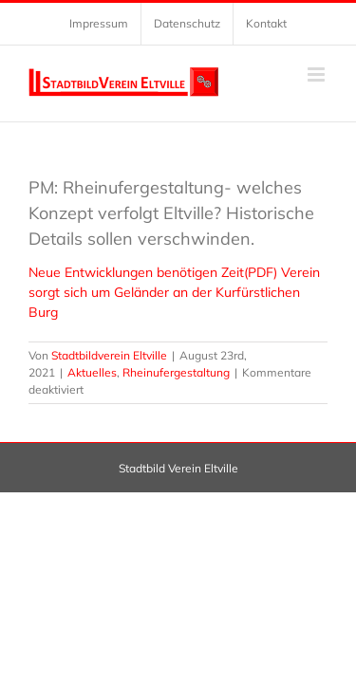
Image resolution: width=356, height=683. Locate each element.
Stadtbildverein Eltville (109, 355)
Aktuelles (92, 372)
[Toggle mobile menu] (318, 74)
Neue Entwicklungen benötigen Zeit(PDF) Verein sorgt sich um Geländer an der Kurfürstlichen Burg (174, 292)
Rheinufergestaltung (176, 372)
